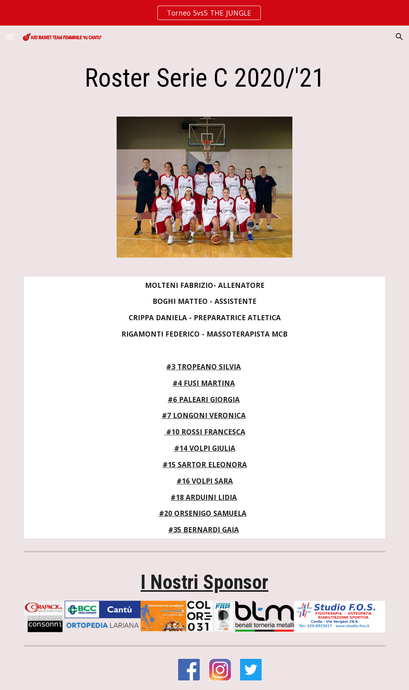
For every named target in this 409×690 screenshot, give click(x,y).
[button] (9, 37)
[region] (204, 13)
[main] (204, 78)
